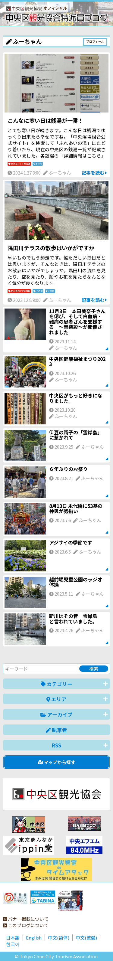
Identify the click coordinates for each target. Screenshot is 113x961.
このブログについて (26, 925)
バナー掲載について (26, 919)
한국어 (13, 944)
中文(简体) (58, 937)
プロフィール (95, 41)
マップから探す (56, 762)
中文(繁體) (86, 937)
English (34, 937)
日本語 (13, 937)
